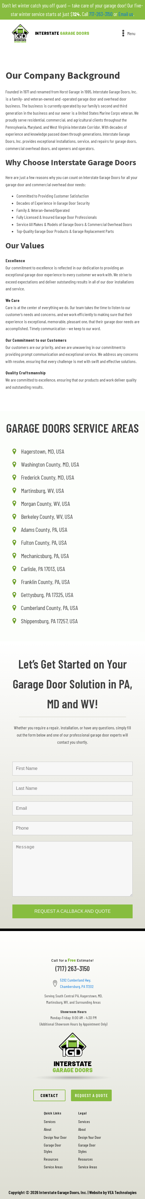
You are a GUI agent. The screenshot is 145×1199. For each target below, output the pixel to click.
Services (50, 1121)
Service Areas (53, 1166)
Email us (125, 14)
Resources (51, 1159)
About (47, 1129)
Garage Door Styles (52, 1148)
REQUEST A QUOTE (91, 1095)
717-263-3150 (101, 14)
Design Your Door (55, 1137)
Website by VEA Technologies (112, 1192)
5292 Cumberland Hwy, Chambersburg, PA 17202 (77, 983)
